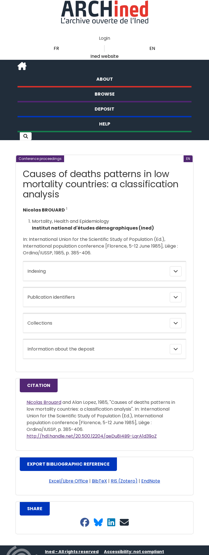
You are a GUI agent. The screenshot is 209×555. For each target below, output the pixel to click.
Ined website (104, 56)
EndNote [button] (150, 481)
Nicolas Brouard (44, 402)
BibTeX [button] (99, 481)
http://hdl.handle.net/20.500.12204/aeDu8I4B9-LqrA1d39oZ (92, 436)
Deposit (104, 109)
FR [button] (56, 48)
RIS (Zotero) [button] (124, 481)
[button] (26, 136)
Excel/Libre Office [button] (68, 481)
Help (104, 124)
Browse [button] (105, 94)
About (104, 79)
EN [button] (152, 48)
